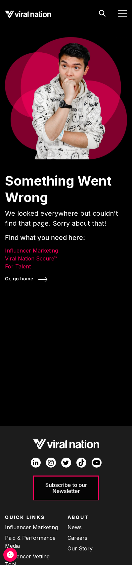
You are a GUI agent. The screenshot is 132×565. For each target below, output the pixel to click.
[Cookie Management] (10, 555)
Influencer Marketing (31, 250)
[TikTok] (81, 463)
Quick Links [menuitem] (25, 517)
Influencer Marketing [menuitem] (31, 527)
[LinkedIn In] (36, 463)
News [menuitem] (74, 527)
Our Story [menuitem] (80, 548)
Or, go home (19, 278)
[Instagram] (51, 463)
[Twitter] (66, 463)
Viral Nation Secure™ (31, 258)
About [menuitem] (78, 517)
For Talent (18, 266)
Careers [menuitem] (77, 538)
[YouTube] (97, 463)
